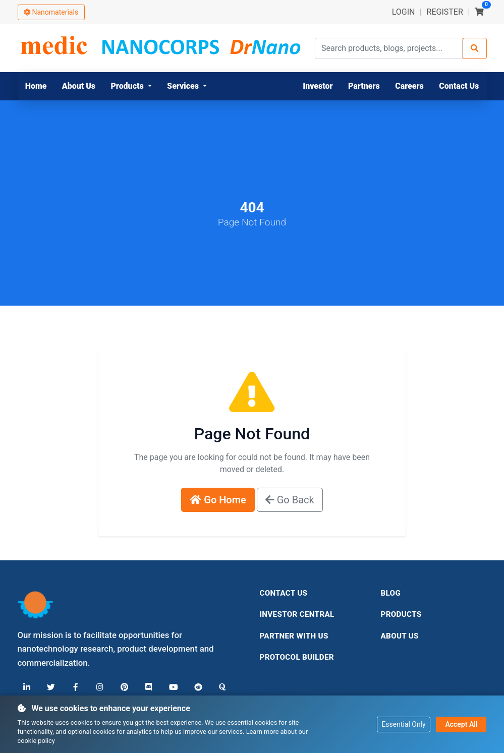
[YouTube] (171, 687)
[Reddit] (196, 687)
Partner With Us (294, 636)
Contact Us (284, 593)
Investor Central (297, 614)
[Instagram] (99, 687)
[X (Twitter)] (50, 687)
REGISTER (445, 12)
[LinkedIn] (27, 687)
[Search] (474, 48)
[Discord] (147, 687)
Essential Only (403, 724)
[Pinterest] (123, 687)
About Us (400, 636)
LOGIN (403, 12)
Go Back (289, 500)
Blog (391, 593)
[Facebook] (75, 687)
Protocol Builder (297, 657)
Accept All (461, 724)
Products (401, 614)
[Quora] (220, 687)
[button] (131, 86)
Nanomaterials (51, 12)
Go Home (218, 500)
